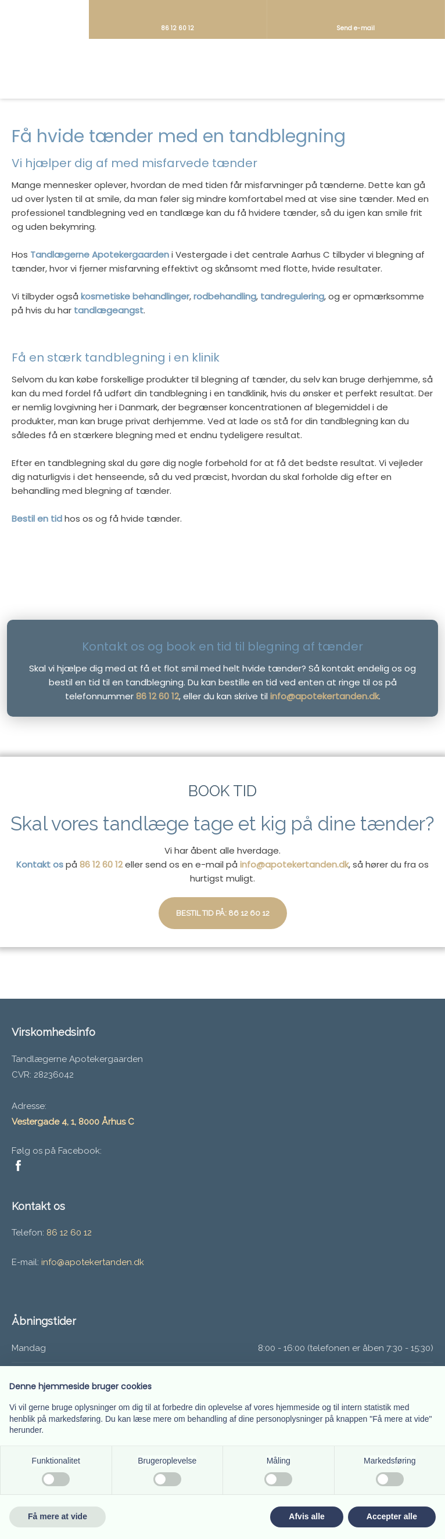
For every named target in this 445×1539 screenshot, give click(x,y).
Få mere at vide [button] (57, 1516)
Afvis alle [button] (306, 1516)
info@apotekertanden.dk (294, 864)
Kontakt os (39, 864)
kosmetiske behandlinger (135, 296)
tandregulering (292, 296)
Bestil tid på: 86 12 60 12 (223, 913)
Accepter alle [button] (392, 1516)
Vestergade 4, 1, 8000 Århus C (73, 1122)
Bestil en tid (37, 518)
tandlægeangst (108, 310)
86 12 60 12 (101, 864)
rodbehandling (224, 296)
